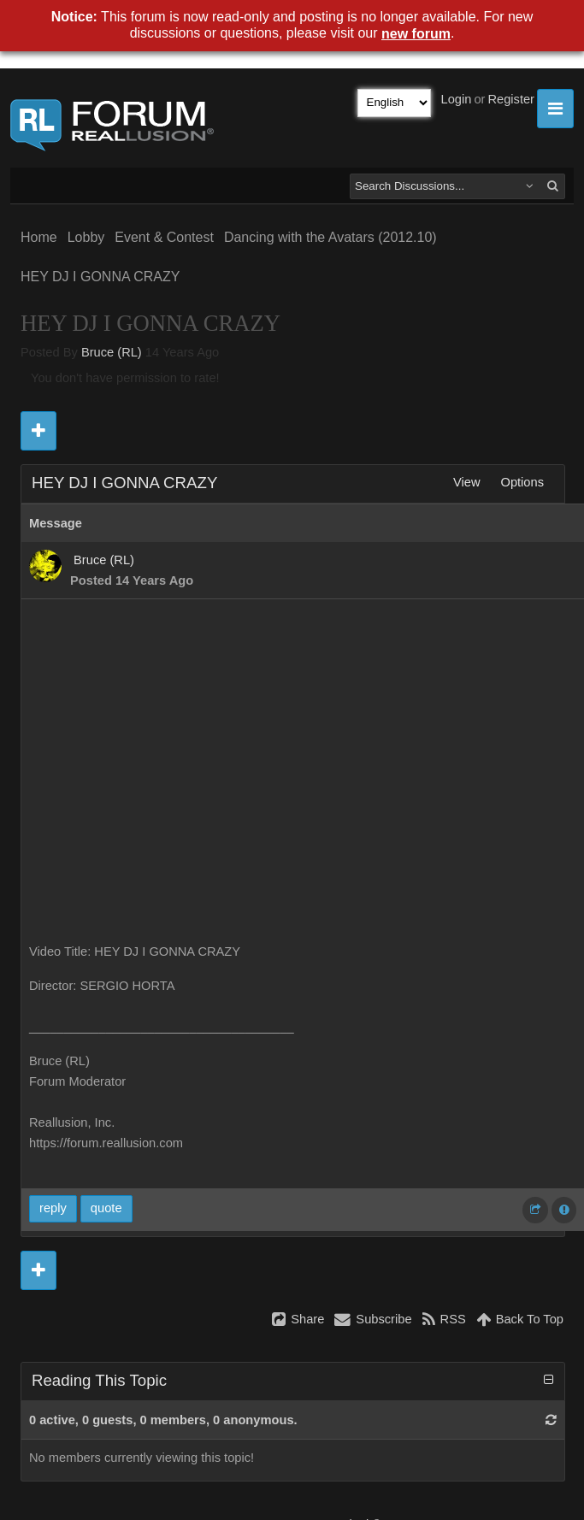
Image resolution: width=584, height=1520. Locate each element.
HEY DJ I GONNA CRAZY (100, 276)
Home (39, 237)
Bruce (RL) (111, 352)
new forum (416, 34)
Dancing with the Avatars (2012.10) (330, 237)
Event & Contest (164, 237)
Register (510, 99)
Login (456, 99)
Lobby (86, 237)
